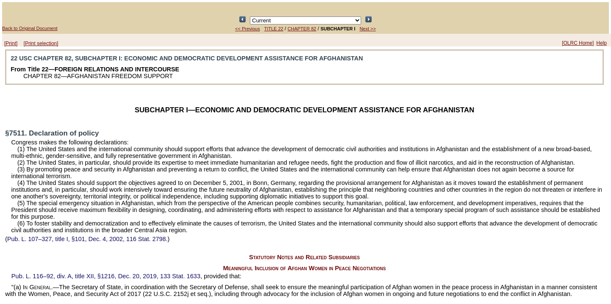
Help (601, 43)
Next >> (367, 28)
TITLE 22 (273, 28)
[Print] (10, 43)
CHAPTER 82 (302, 28)
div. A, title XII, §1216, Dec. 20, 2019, (105, 276)
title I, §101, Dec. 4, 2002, (86, 239)
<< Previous (247, 28)
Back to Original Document (30, 28)
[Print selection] (41, 43)
